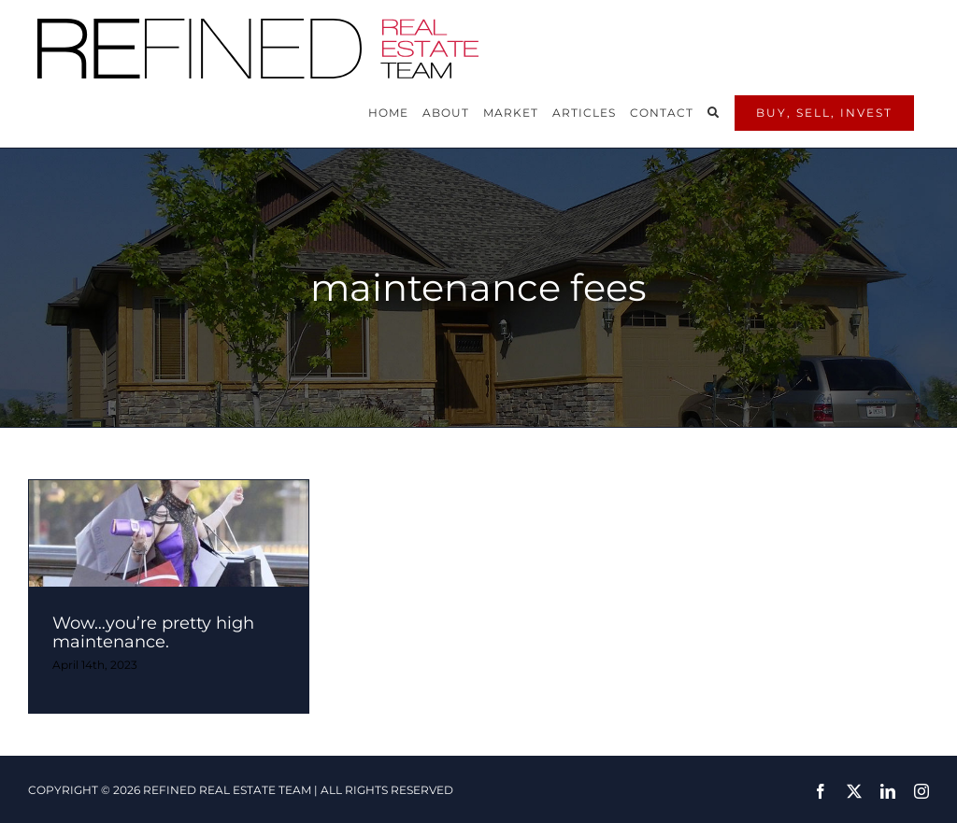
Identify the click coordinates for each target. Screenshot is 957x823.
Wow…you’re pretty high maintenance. (153, 632)
